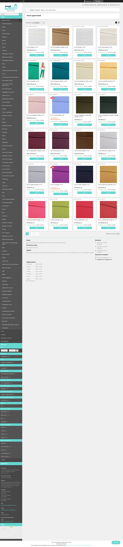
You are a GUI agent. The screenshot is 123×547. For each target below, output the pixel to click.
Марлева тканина (7, 115)
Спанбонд (5, 179)
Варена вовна (6, 33)
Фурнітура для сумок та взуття (10, 324)
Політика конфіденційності (86, 545)
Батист (4, 30)
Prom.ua (69, 542)
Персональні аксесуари (8, 318)
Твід (3, 192)
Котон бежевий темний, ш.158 (59, 47)
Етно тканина (6, 232)
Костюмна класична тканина (10, 77)
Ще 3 (3, 459)
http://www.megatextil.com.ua (8, 505)
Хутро (3, 119)
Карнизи (4, 281)
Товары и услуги (5, 20)
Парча (4, 139)
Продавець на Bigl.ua (61, 543)
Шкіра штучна (6, 95)
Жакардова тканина (7, 60)
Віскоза (4, 43)
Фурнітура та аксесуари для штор (9, 243)
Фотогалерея (4, 341)
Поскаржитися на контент (72, 545)
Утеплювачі (5, 206)
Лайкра (4, 109)
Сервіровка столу (7, 304)
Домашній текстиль (7, 288)
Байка (3, 27)
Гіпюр (3, 47)
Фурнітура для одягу (7, 239)
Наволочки (5, 261)
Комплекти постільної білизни (10, 264)
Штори (4, 229)
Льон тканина (6, 102)
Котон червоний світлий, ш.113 (107, 220)
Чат (116, 542)
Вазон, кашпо (6, 254)
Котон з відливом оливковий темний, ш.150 (82, 115)
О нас (2, 331)
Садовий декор (6, 301)
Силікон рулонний (7, 172)
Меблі (3, 274)
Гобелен (4, 50)
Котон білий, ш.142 (32, 47)
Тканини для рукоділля (8, 199)
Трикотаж (4, 186)
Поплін (4, 149)
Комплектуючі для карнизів (9, 70)
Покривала (5, 328)
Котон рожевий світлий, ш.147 (35, 115)
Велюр (4, 40)
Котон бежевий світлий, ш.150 (83, 81)
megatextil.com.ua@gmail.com (9, 510)
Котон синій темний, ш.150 (82, 184)
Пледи (4, 257)
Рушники (4, 251)
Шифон (4, 219)
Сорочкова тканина (7, 162)
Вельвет (4, 37)
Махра (4, 122)
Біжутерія (4, 321)
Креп (3, 64)
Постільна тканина (7, 159)
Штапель (4, 216)
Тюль (3, 196)
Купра (3, 67)
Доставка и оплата (6, 338)
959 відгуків (89, 1)
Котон (3, 74)
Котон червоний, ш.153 (81, 220)
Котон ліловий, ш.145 (56, 184)
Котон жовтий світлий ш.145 (106, 81)
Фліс (3, 212)
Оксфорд (4, 132)
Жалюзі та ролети (7, 314)
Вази (3, 247)
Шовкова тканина (7, 222)
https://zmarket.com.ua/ (7, 521)
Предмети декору (7, 294)
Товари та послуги (35, 10)
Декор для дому (6, 267)
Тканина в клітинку (7, 189)
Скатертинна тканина (8, 176)
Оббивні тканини (7, 125)
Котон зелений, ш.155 (33, 81)
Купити (37, 55)
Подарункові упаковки (8, 311)
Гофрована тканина (7, 53)
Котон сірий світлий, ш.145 (34, 184)
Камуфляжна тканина (8, 92)
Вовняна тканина (7, 226)
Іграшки (4, 308)
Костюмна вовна (6, 89)
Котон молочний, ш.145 (105, 47)
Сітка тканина (6, 169)
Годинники (5, 284)
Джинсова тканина (7, 57)
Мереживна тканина (7, 99)
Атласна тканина (6, 23)
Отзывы (3, 334)
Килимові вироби (7, 291)
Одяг (3, 271)
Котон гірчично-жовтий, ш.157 (107, 184)
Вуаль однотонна (7, 105)
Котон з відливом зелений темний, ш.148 (108, 115)
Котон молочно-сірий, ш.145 (106, 150)
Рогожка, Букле (6, 165)
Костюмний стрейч (7, 80)
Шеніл (3, 135)
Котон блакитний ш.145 (57, 115)
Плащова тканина (7, 155)
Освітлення (5, 298)
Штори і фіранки (6, 277)
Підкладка (5, 142)
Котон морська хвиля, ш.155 (58, 81)
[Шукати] (20, 14)
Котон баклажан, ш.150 (57, 150)
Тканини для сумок (7, 202)
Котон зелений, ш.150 (56, 220)
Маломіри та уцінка (7, 236)
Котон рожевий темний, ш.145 (35, 220)
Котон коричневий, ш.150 (81, 150)
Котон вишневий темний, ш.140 (36, 150)
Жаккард (4, 129)
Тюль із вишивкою (7, 112)
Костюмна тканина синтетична (7, 84)
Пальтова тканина (7, 152)
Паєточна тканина (7, 145)
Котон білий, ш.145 (79, 47)
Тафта (3, 182)
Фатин (4, 209)
